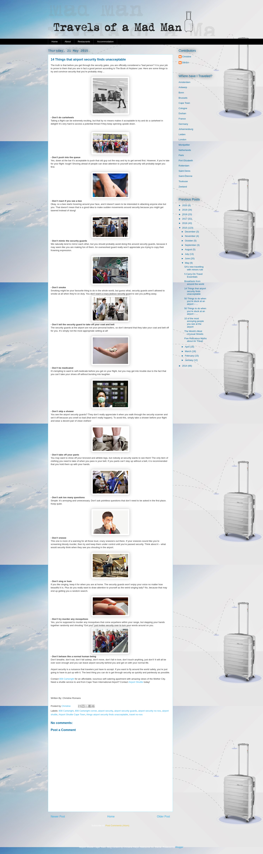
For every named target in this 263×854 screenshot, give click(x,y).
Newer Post (58, 816)
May (187, 263)
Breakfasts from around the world (194, 282)
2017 (185, 218)
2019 (185, 209)
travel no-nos (136, 714)
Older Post (163, 816)
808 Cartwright (66, 679)
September (191, 245)
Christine (186, 56)
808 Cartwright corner (86, 710)
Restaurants (84, 41)
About (68, 41)
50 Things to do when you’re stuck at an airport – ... (195, 301)
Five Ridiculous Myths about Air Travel (195, 340)
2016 (185, 223)
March (188, 351)
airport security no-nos (149, 710)
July (187, 254)
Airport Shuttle (136, 682)
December (190, 231)
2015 (185, 227)
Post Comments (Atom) (117, 825)
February (190, 355)
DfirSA (185, 62)
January (189, 360)
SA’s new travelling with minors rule (194, 268)
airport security (105, 710)
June (188, 258)
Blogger (179, 847)
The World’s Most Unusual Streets (193, 332)
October (189, 240)
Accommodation (105, 41)
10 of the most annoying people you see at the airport (194, 322)
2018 (185, 214)
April (187, 346)
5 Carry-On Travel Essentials (193, 275)
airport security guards (125, 710)
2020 (185, 205)
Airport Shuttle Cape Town (72, 714)
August (189, 249)
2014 (185, 365)
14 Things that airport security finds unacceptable (195, 291)
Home (55, 41)
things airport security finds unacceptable (107, 714)
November (190, 236)
